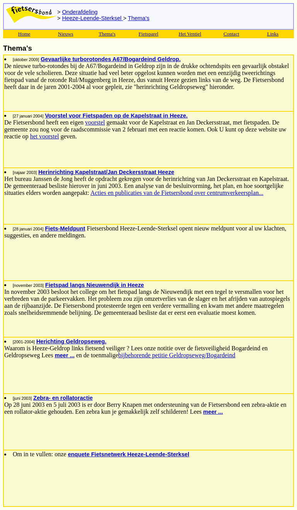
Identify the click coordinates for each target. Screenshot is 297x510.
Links (273, 34)
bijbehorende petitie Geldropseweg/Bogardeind (176, 355)
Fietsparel (148, 34)
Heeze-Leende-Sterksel (92, 18)
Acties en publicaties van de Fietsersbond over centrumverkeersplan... (176, 192)
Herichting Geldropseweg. (71, 341)
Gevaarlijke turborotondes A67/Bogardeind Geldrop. (111, 59)
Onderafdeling (80, 12)
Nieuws (65, 34)
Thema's (138, 18)
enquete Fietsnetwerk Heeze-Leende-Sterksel (128, 454)
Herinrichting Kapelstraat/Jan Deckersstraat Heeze (106, 172)
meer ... (65, 355)
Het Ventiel (189, 34)
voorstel (95, 122)
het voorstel (44, 136)
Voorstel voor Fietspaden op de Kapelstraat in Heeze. (116, 116)
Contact (231, 34)
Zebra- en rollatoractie (63, 398)
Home (24, 34)
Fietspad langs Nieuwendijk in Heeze (94, 285)
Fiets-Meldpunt (65, 228)
